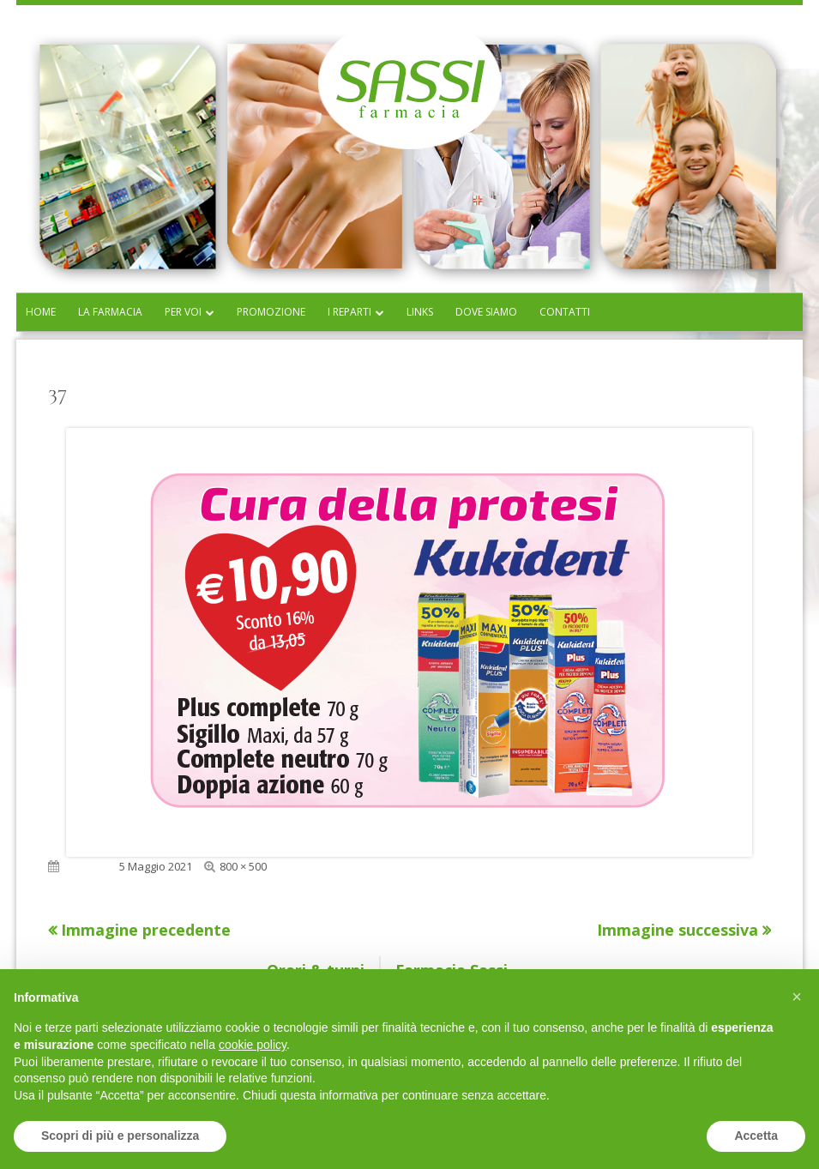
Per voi (183, 311)
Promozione (271, 311)
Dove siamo (486, 311)
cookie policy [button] (252, 1044)
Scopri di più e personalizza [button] (120, 1135)
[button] (796, 996)
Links (419, 311)
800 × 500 (243, 866)
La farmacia (110, 311)
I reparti (349, 311)
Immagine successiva (677, 929)
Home (41, 311)
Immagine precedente (146, 929)
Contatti (564, 311)
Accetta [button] (756, 1135)
